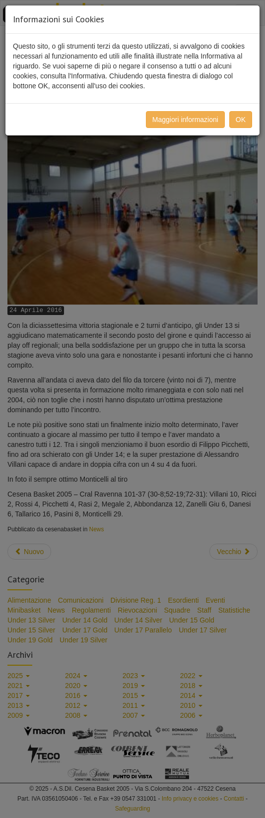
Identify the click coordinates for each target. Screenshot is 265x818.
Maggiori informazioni (185, 120)
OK (241, 120)
